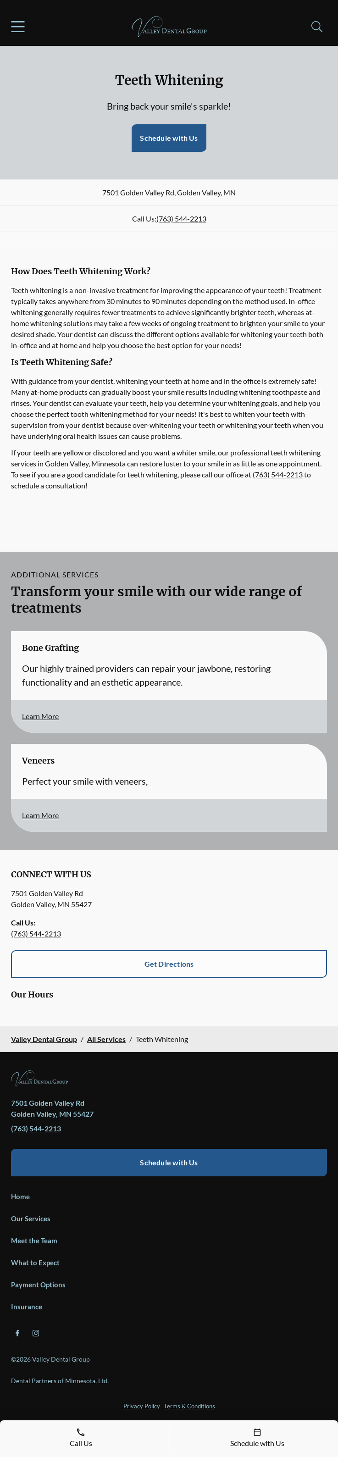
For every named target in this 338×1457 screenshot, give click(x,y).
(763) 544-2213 (181, 218)
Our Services (30, 1218)
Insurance (26, 1306)
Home (20, 1196)
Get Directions (169, 963)
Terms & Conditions (189, 1406)
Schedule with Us (169, 137)
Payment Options (38, 1284)
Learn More (40, 716)
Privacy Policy (141, 1406)
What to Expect (35, 1262)
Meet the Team (34, 1240)
